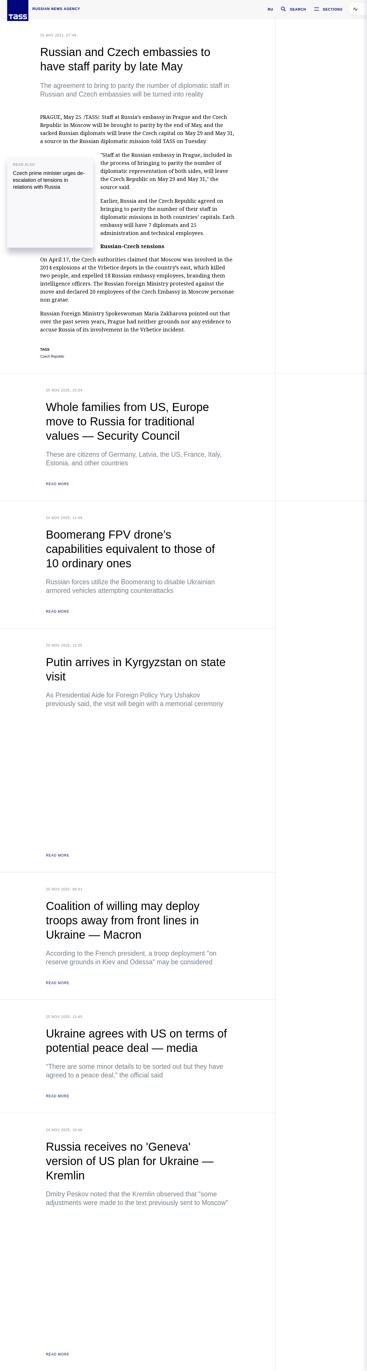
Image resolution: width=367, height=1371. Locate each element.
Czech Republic (52, 356)
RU (270, 9)
